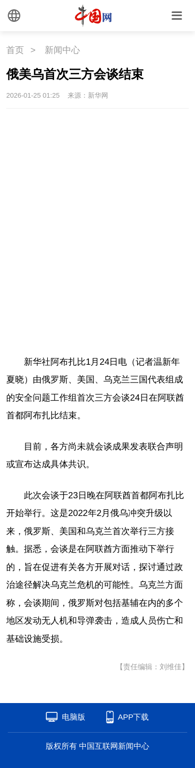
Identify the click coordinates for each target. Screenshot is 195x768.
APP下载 (133, 717)
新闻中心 (62, 50)
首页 (15, 50)
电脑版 (73, 717)
